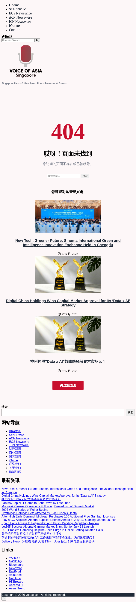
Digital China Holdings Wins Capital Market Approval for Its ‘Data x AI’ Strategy (68, 303)
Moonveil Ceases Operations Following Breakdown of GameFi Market (47, 506)
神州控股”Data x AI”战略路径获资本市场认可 (68, 361)
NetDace (15, 578)
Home (14, 5)
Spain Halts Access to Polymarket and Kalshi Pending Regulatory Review (50, 523)
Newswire (15, 568)
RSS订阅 (15, 471)
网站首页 (15, 431)
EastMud (15, 571)
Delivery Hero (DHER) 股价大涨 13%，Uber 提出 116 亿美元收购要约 (48, 541)
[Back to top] (3, 598)
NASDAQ (15, 561)
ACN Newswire (20, 17)
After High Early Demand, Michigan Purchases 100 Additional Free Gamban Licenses (58, 516)
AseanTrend (17, 588)
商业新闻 (15, 452)
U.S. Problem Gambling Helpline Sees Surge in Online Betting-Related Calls (52, 530)
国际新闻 (15, 456)
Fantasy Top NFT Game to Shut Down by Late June (35, 503)
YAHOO (14, 558)
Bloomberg (16, 564)
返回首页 (68, 385)
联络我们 (15, 463)
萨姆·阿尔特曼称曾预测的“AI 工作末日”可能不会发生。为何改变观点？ (48, 537)
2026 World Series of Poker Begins (24, 509)
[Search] (37, 40)
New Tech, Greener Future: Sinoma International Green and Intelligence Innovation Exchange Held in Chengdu (68, 242)
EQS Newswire (20, 13)
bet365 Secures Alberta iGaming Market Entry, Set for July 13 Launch (47, 526)
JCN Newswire (20, 22)
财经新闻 (15, 448)
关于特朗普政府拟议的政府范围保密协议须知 (31, 533)
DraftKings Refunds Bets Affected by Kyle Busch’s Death (39, 513)
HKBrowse (16, 581)
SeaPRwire (17, 9)
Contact (15, 30)
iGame (14, 26)
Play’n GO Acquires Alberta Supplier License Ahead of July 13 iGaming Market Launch (58, 519)
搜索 (4, 407)
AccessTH (16, 585)
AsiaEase (15, 574)
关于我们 (15, 467)
